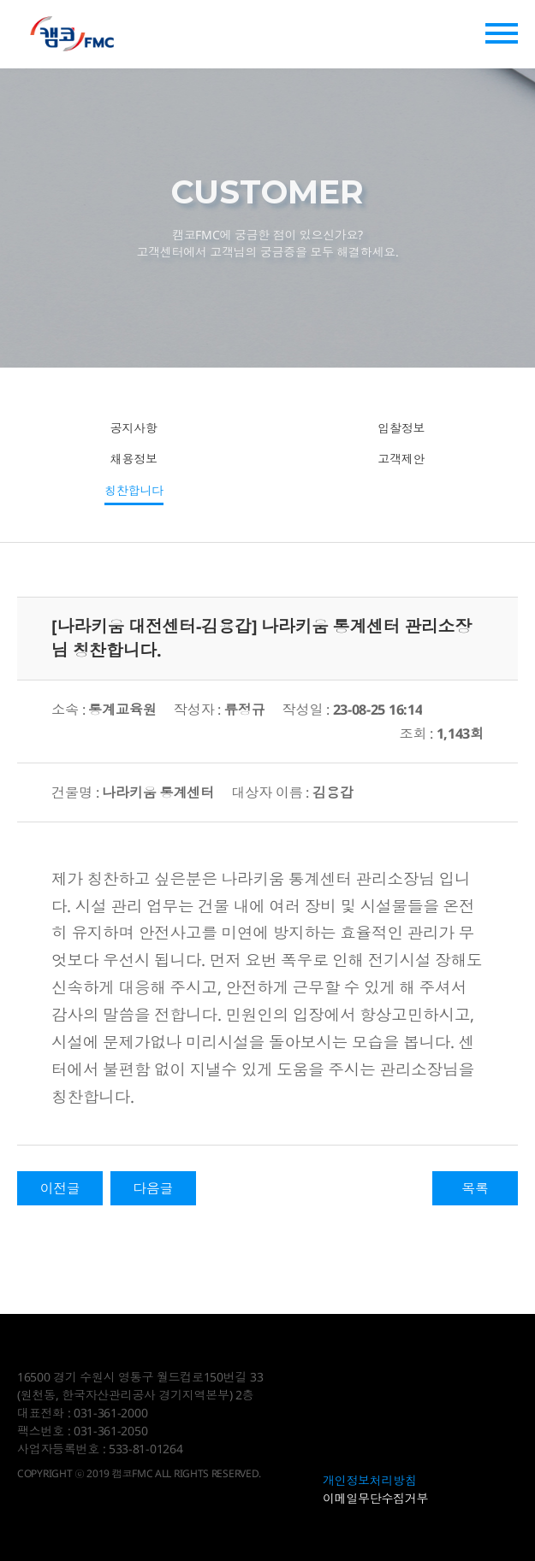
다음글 (153, 1188)
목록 (474, 1188)
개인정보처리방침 (370, 1480)
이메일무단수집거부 (375, 1498)
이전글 (59, 1188)
